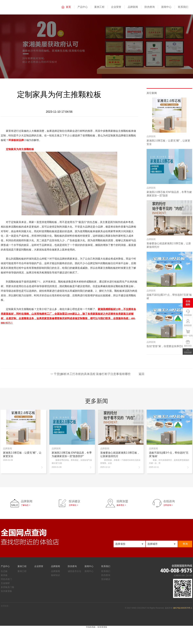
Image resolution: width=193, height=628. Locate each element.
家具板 (4, 575)
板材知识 (55, 575)
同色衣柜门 (6, 579)
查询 (185, 544)
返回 (141, 374)
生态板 (4, 571)
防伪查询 (150, 7)
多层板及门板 (7, 587)
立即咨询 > (168, 505)
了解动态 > (25, 505)
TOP (188, 351)
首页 (68, 7)
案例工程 (99, 7)
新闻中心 (166, 7)
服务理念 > (121, 505)
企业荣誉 (116, 7)
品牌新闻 (133, 7)
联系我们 (183, 7)
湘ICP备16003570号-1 (182, 608)
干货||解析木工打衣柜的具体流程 (74, 374)
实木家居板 (6, 591)
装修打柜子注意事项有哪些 (113, 374)
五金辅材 (5, 583)
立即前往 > (73, 505)
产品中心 (83, 7)
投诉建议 (105, 579)
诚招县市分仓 (74, 571)
